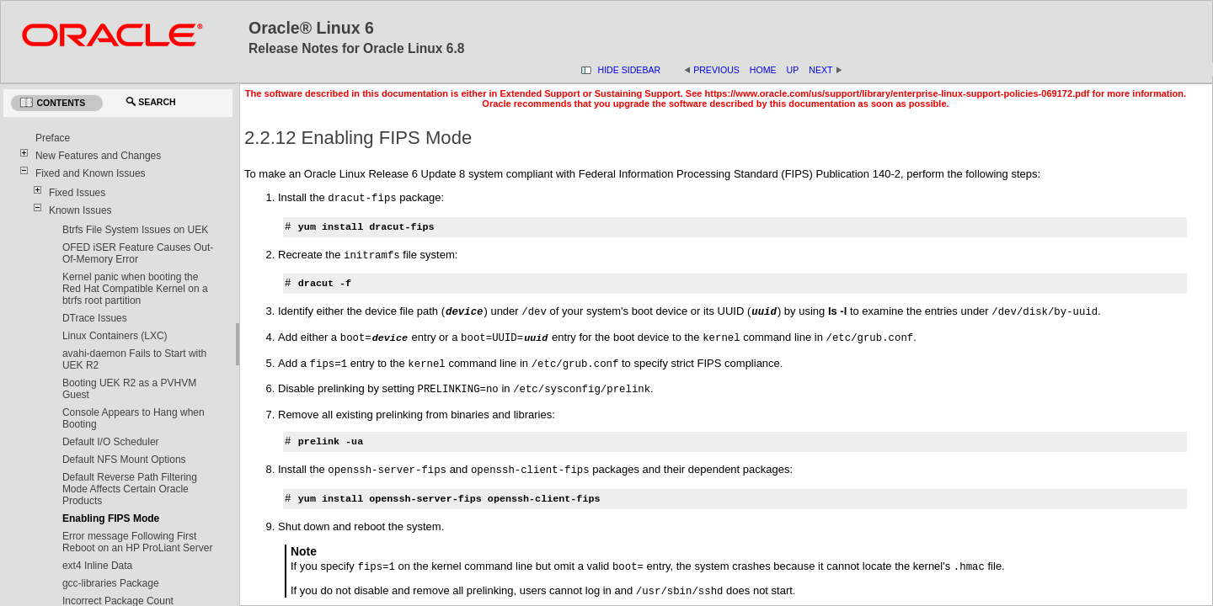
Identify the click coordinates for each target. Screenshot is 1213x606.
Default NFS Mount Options (124, 459)
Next (825, 70)
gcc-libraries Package (110, 583)
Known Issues (80, 210)
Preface (52, 138)
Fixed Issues (77, 193)
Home (763, 70)
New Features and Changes (98, 156)
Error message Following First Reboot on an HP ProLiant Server (137, 542)
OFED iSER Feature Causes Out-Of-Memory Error (137, 253)
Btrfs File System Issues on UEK (135, 230)
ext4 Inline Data (97, 565)
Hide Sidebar (629, 70)
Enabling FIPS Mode (110, 518)
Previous (716, 70)
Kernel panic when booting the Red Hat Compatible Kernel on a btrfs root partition (135, 288)
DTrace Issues (94, 318)
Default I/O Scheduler (110, 442)
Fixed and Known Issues (90, 173)
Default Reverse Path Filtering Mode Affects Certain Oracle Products (129, 489)
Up (793, 70)
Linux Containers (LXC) (115, 336)
